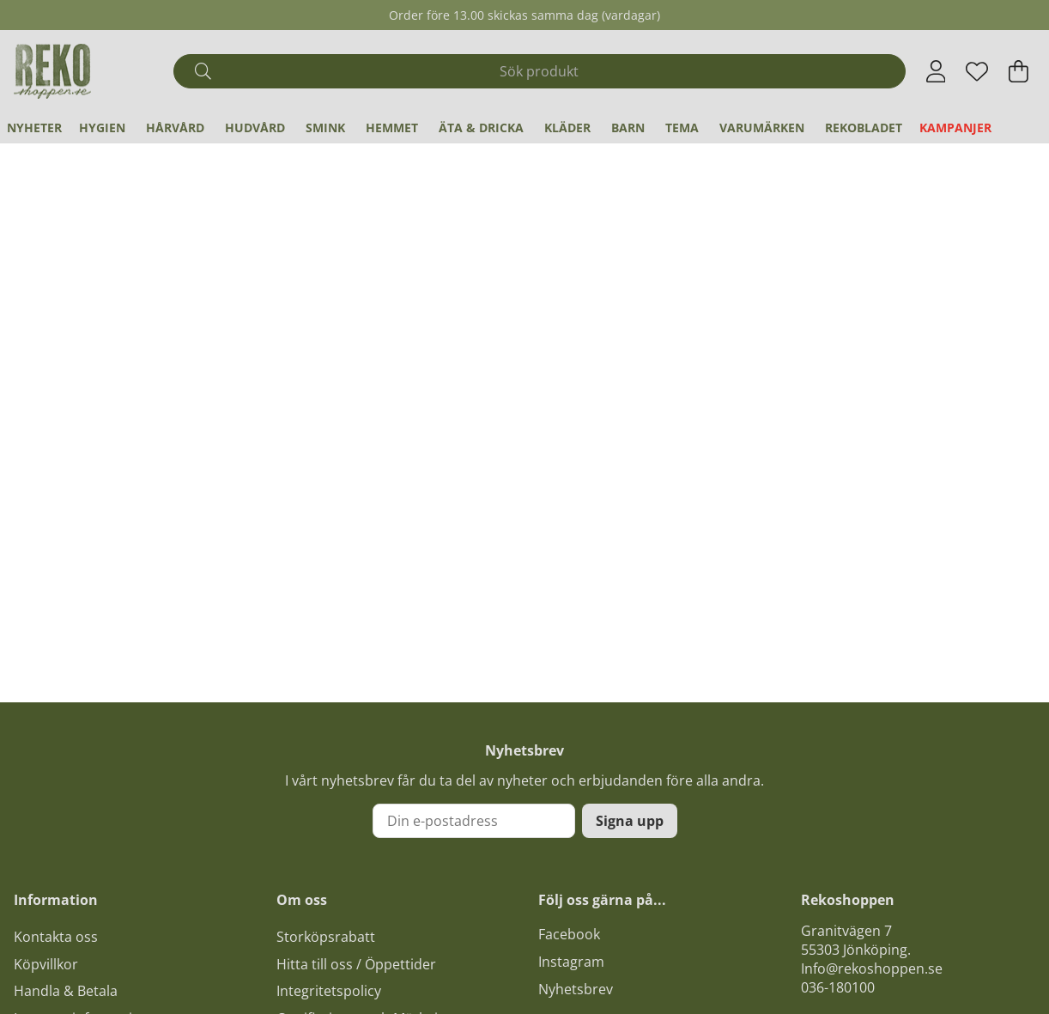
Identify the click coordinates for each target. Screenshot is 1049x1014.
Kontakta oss (56, 936)
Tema (682, 127)
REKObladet (863, 127)
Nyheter (34, 127)
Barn (628, 127)
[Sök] (539, 71)
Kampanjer (955, 127)
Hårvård (175, 127)
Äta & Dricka (481, 127)
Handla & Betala (66, 990)
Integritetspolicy (328, 990)
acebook (572, 934)
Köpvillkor (46, 964)
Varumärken (761, 127)
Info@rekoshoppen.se (872, 968)
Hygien (102, 127)
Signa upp (630, 820)
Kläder (567, 127)
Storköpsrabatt (325, 936)
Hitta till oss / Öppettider (356, 964)
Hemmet (392, 127)
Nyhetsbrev (575, 989)
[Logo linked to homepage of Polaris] (52, 71)
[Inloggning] (936, 71)
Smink (325, 127)
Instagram (571, 961)
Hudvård (255, 127)
